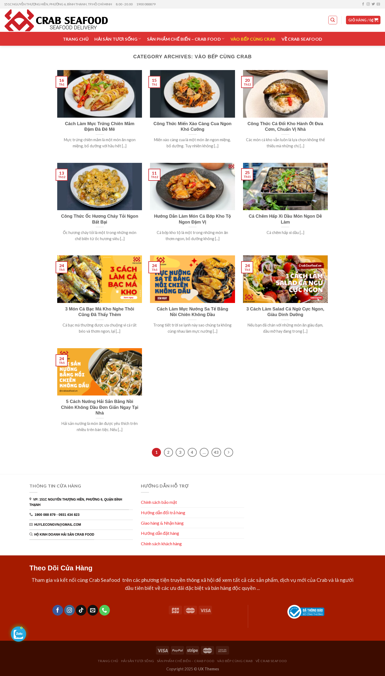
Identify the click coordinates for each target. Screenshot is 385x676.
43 (216, 452)
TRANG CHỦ (76, 38)
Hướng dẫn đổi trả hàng (163, 512)
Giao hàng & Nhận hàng (162, 522)
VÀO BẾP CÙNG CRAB (253, 38)
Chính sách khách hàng (162, 543)
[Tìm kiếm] (332, 20)
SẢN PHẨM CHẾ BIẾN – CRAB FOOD (186, 38)
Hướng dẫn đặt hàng (160, 533)
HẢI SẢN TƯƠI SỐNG (117, 38)
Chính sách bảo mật (159, 502)
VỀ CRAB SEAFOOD (302, 38)
